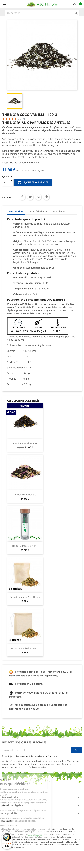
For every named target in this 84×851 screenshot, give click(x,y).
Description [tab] (16, 211)
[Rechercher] (42, 13)
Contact (6, 821)
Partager (22, 197)
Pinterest (46, 197)
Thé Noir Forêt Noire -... (25, 494)
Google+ (38, 197)
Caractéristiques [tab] (37, 211)
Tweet (30, 197)
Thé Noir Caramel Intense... (25, 443)
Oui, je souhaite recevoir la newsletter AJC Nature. (31, 756)
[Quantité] (6, 182)
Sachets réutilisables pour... (25, 648)
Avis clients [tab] (59, 211)
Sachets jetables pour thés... (25, 596)
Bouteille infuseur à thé (25, 545)
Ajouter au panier (33, 182)
